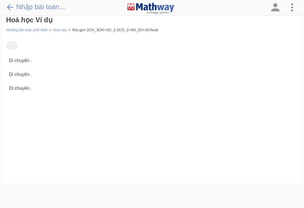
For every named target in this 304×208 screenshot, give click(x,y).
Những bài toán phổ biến (27, 30)
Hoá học (60, 30)
